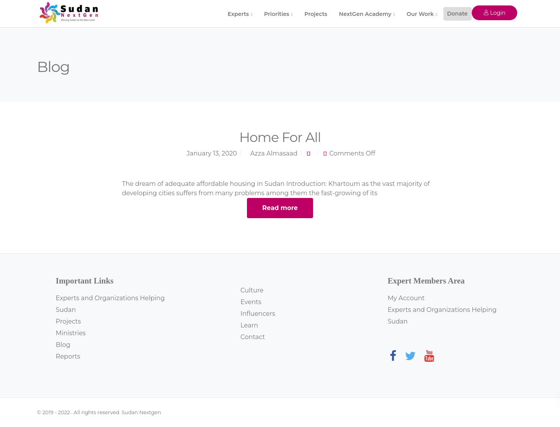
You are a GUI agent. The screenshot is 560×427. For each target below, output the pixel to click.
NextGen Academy (365, 14)
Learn (249, 325)
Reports (68, 356)
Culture (251, 290)
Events (250, 302)
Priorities (276, 14)
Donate (457, 13)
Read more (280, 208)
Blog (63, 344)
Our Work (420, 14)
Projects (315, 14)
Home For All (280, 137)
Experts (238, 14)
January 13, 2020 (212, 153)
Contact (252, 337)
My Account (406, 298)
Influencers (257, 313)
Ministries (71, 333)
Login (494, 12)
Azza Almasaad (274, 153)
